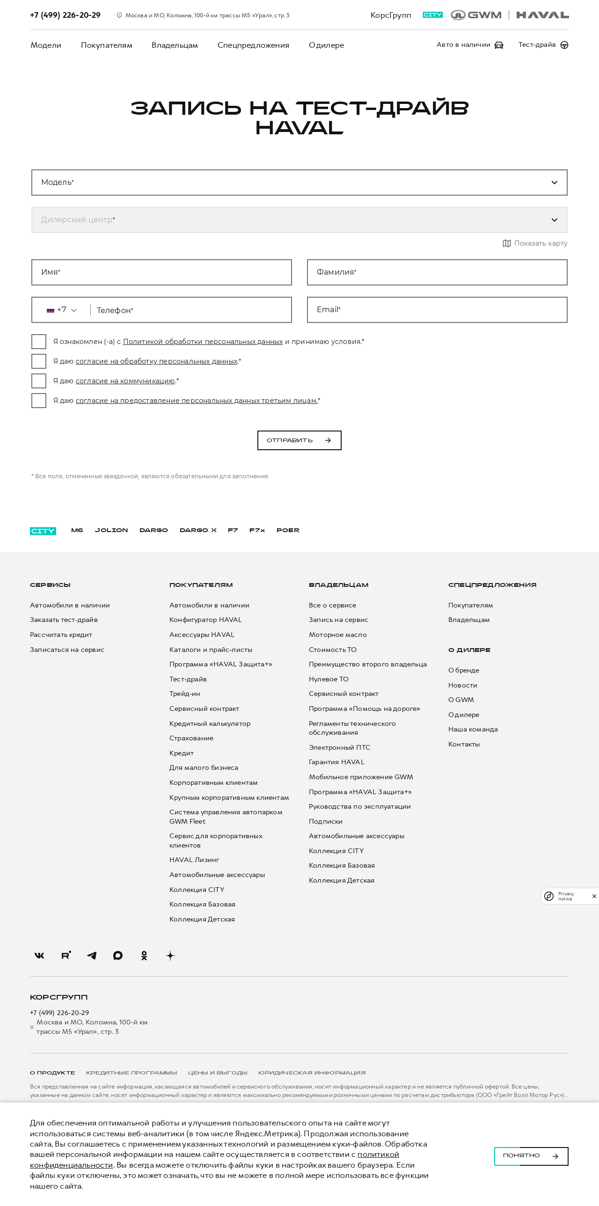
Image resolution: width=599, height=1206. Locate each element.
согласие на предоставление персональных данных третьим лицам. (263, 400)
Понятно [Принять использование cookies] (531, 1154)
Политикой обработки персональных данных (269, 341)
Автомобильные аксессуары (217, 874)
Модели (45, 45)
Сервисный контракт (204, 708)
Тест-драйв (188, 679)
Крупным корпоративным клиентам (229, 797)
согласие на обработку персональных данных (222, 361)
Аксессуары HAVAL (201, 634)
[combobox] (288, 220)
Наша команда (473, 729)
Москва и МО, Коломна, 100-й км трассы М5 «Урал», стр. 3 (88, 1027)
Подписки (326, 821)
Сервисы (50, 585)
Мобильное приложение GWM (361, 777)
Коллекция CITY (196, 889)
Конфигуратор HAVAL (205, 620)
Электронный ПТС (340, 747)
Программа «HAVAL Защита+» (220, 664)
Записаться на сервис (67, 649)
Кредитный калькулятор (209, 723)
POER (288, 530)
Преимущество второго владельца (368, 664)
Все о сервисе (333, 605)
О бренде (464, 670)
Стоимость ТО (333, 649)
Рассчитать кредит (61, 634)
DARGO (153, 530)
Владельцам (173, 45)
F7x (257, 530)
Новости (462, 685)
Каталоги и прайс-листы (210, 649)
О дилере (323, 45)
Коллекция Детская (202, 919)
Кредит (181, 753)
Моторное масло (338, 634)
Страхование (191, 738)
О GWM (461, 699)
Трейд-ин (185, 694)
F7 (233, 530)
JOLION (111, 530)
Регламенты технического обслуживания (352, 728)
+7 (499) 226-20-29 (59, 1013)
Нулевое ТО (329, 679)
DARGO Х (198, 530)
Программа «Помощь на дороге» (365, 708)
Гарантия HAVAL (337, 762)
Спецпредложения (250, 45)
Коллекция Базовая (202, 904)
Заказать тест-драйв (64, 620)
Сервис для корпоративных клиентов (215, 841)
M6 (77, 530)
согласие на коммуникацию (191, 381)
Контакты (464, 744)
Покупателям (105, 45)
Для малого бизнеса (204, 768)
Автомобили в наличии (70, 605)
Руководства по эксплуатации (360, 806)
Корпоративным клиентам (213, 782)
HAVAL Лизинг (194, 860)
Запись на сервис (338, 620)
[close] (594, 896)
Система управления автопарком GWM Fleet (225, 817)
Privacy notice (566, 896)
